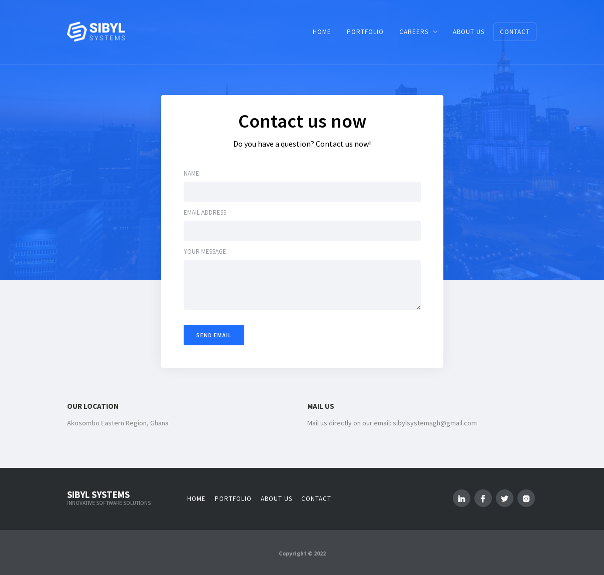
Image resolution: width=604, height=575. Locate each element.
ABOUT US (468, 32)
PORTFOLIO (365, 32)
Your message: (206, 251)
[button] (418, 32)
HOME (322, 32)
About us (276, 498)
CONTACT (515, 32)
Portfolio (233, 498)
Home (196, 498)
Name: (192, 173)
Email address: (206, 212)
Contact (316, 498)
